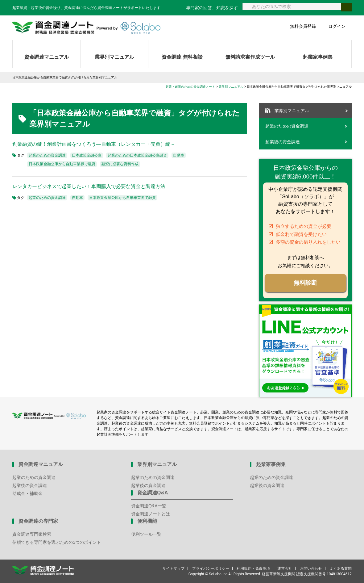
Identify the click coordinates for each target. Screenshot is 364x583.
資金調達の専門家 (38, 521)
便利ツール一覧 (146, 534)
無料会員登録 (303, 26)
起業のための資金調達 (47, 155)
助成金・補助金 (27, 493)
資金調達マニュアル (46, 57)
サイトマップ (173, 568)
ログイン (336, 26)
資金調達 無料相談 (182, 57)
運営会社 (284, 568)
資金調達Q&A (152, 492)
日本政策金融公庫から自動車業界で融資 (62, 164)
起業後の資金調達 (282, 141)
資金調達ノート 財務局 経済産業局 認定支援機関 (86, 27)
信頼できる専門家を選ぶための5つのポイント (56, 542)
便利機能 (147, 521)
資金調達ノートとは (150, 513)
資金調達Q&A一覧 (148, 505)
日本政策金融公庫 (86, 155)
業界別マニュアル (114, 57)
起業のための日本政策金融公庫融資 (137, 155)
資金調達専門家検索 (31, 534)
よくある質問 (340, 568)
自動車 (178, 155)
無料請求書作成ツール (250, 57)
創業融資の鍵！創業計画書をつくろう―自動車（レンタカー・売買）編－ (93, 144)
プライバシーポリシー (210, 568)
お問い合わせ (311, 568)
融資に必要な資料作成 (120, 164)
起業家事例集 (318, 57)
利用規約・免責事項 (253, 568)
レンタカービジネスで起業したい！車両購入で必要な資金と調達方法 (88, 186)
